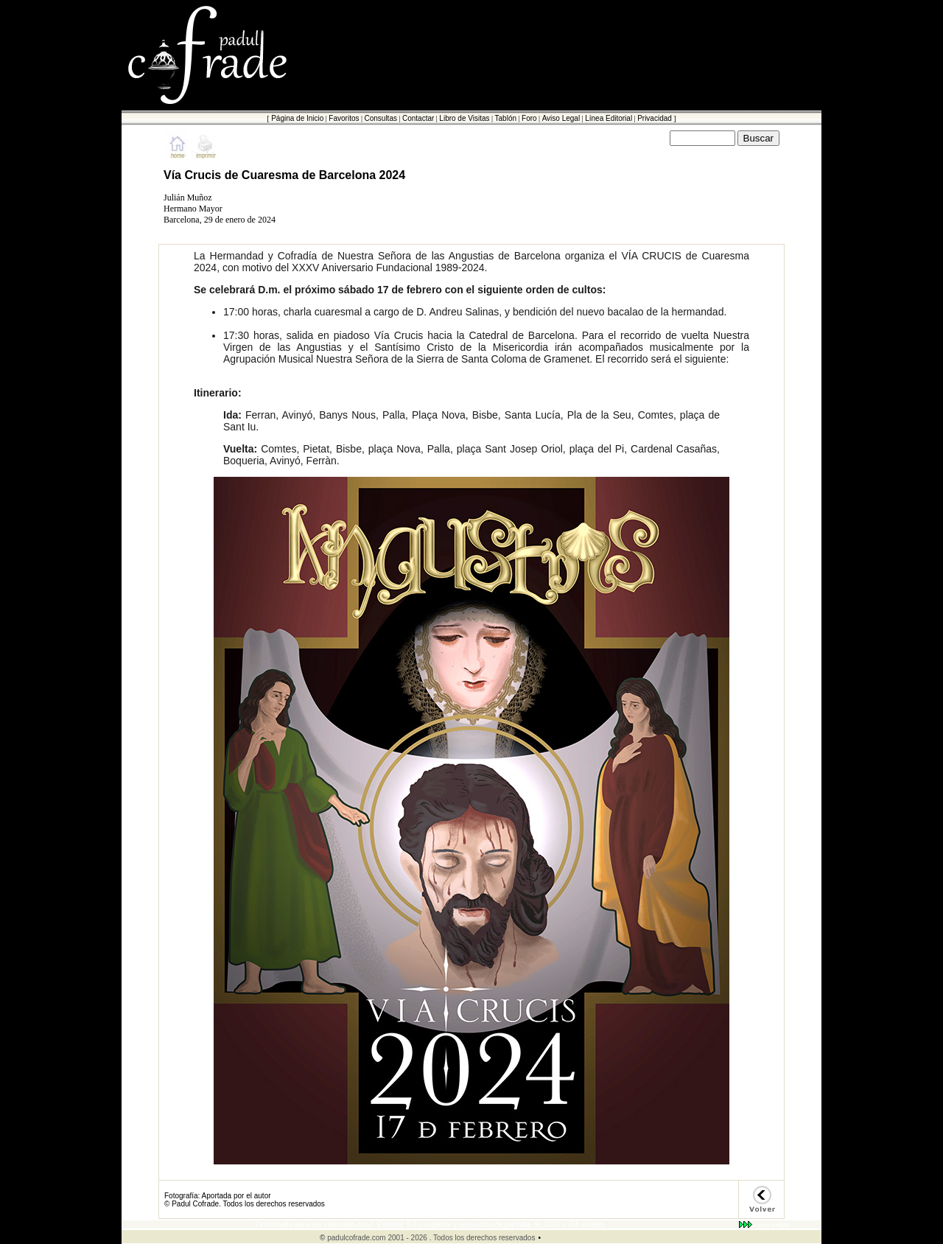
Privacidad (654, 118)
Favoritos (344, 118)
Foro (529, 118)
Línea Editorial (608, 118)
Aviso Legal (561, 118)
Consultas (380, 118)
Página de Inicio (297, 118)
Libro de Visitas (464, 118)
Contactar (418, 118)
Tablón (505, 118)
